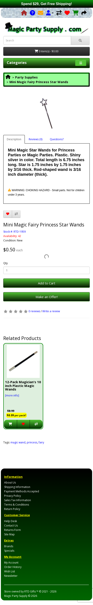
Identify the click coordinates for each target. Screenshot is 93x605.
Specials (9, 551)
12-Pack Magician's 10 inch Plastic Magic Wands (23, 385)
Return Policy (12, 509)
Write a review (51, 311)
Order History (12, 567)
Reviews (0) (35, 139)
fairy (41, 442)
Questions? (57, 139)
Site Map (9, 534)
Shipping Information (17, 487)
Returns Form (12, 530)
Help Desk (10, 521)
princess (32, 442)
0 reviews (34, 311)
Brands (8, 546)
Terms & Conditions (16, 504)
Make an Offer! (47, 297)
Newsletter (11, 576)
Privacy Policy (12, 496)
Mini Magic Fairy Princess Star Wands (38, 82)
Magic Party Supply (15, 596)
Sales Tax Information (17, 500)
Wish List (9, 571)
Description (14, 139)
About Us (10, 482)
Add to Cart (46, 283)
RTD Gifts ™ (31, 591)
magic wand (18, 442)
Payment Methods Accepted (21, 491)
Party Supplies (26, 77)
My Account (11, 562)
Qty (5, 263)
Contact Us (11, 525)
